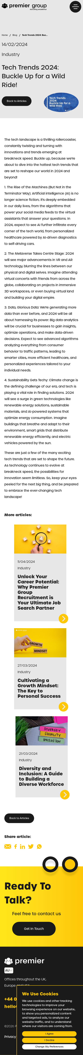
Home (5, 35)
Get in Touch (34, 929)
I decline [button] (49, 1040)
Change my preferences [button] (49, 1046)
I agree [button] (49, 1033)
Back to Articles (16, 101)
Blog (15, 35)
